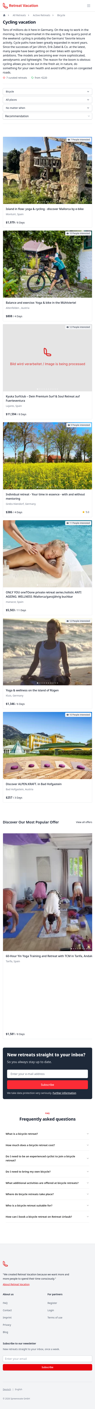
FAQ (5, 1303)
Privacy (7, 1324)
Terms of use (55, 1317)
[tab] (37, 201)
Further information (64, 1093)
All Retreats (19, 15)
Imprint (7, 1317)
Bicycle (61, 15)
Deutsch (7, 1389)
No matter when (48, 108)
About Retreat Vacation (16, 1284)
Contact (7, 1310)
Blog (5, 1332)
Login (51, 1310)
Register (52, 1303)
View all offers (84, 822)
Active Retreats (41, 15)
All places (48, 100)
